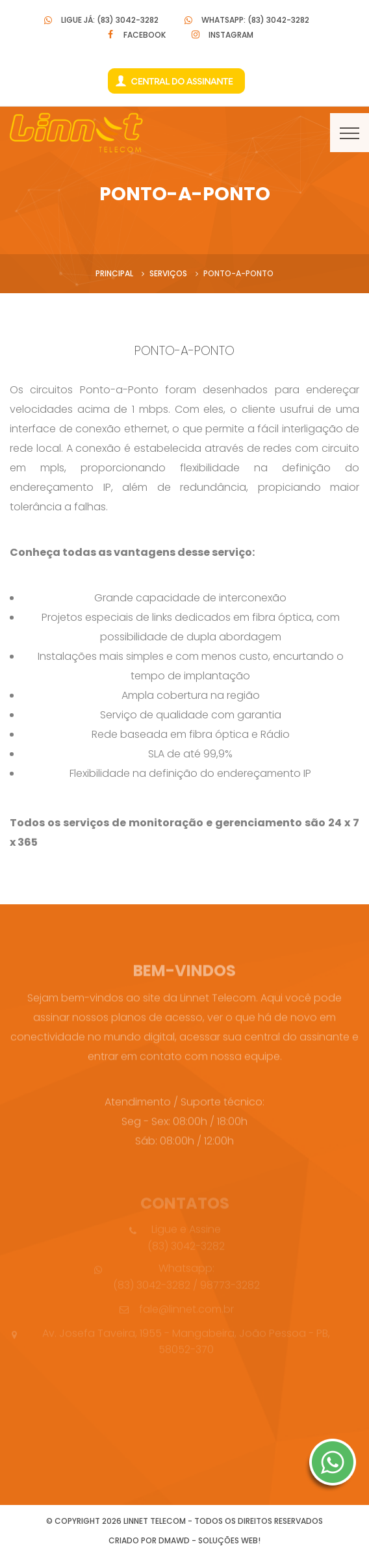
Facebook (144, 34)
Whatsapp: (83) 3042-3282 (255, 19)
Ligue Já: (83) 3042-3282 (110, 19)
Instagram (231, 34)
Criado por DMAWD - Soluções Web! (184, 1540)
